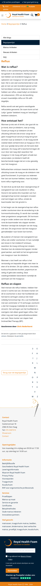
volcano (3, 336)
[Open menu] (2, 15)
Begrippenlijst (14, 24)
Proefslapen (7, 496)
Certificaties (7, 505)
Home (3, 24)
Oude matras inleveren (11, 512)
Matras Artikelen (10, 47)
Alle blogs (7, 37)
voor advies (6, 8)
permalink (20, 336)
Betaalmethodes (9, 508)
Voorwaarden (7, 479)
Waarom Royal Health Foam (13, 472)
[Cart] (36, 15)
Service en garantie (10, 502)
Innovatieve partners (10, 515)
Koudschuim (7, 485)
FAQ (4, 57)
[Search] (32, 15)
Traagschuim (7, 482)
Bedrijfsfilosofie (8, 463)
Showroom (6, 433)
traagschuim (22, 529)
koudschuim (33, 529)
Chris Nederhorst (24, 326)
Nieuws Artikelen (10, 52)
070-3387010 (10, 430)
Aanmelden (12, 571)
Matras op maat (8, 499)
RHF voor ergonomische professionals (18, 488)
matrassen (6, 523)
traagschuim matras (20, 523)
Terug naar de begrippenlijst (14, 372)
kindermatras (17, 526)
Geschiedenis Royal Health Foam (15, 466)
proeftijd (12, 529)
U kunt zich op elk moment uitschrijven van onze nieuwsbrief (20, 564)
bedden (33, 523)
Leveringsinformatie (10, 469)
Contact (5, 436)
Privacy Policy (7, 475)
